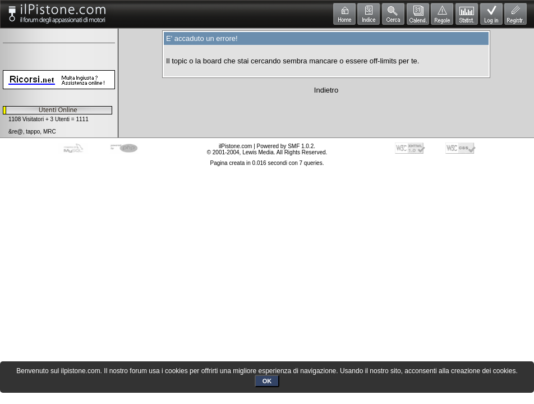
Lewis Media (258, 152)
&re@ (15, 131)
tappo (33, 131)
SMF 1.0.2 (301, 146)
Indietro (326, 90)
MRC (49, 131)
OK (267, 381)
